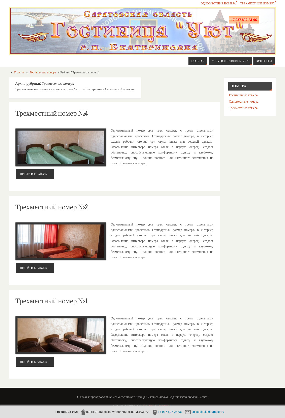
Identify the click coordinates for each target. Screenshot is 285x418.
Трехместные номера (257, 3)
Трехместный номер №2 (51, 207)
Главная (19, 72)
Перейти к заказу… (35, 174)
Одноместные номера (218, 3)
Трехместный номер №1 (51, 301)
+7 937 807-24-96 (244, 20)
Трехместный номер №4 (51, 113)
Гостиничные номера (43, 72)
